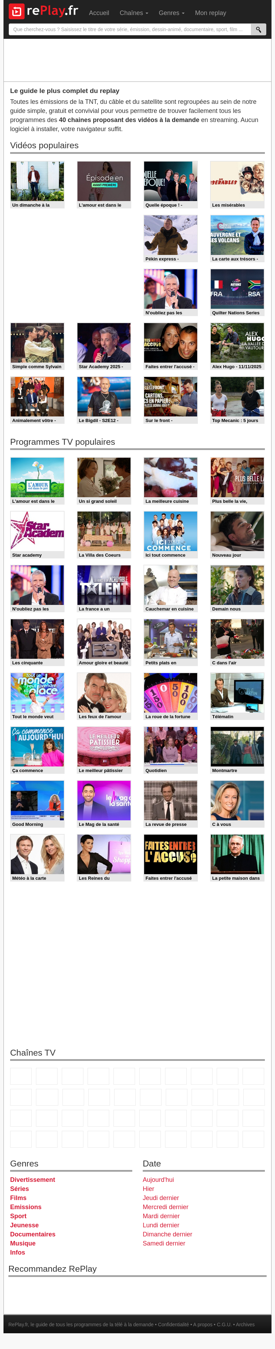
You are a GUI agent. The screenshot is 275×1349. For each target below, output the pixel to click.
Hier (148, 1188)
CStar (47, 1097)
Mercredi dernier (165, 1207)
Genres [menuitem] (172, 12)
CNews (21, 1118)
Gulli (227, 1118)
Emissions (26, 1207)
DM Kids (72, 1139)
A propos (202, 1324)
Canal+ (98, 1076)
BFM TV (47, 1118)
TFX (253, 1076)
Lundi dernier (161, 1225)
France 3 (72, 1076)
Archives (245, 1324)
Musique (23, 1243)
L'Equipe (202, 1118)
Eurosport (176, 1118)
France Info (254, 1097)
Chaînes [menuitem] (134, 12)
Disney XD (47, 1139)
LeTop (227, 1139)
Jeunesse (24, 1225)
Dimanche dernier (167, 1234)
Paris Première (228, 1097)
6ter (99, 1097)
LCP (202, 1139)
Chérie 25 (176, 1097)
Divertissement (32, 1179)
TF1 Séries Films (73, 1097)
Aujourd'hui (158, 1179)
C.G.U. (224, 1324)
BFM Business (72, 1118)
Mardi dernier (161, 1216)
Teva (202, 1097)
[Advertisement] (137, 60)
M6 (150, 1076)
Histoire (150, 1139)
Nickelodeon (98, 1139)
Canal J (253, 1118)
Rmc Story (151, 1097)
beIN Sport (150, 1118)
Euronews (98, 1118)
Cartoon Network (21, 1139)
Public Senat (253, 1139)
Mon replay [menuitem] (210, 12)
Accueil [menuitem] (99, 12)
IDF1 (176, 1139)
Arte (176, 1076)
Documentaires (32, 1234)
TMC (227, 1076)
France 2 (47, 1076)
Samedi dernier (164, 1243)
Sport (18, 1216)
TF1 (21, 1076)
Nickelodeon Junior (124, 1139)
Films (18, 1197)
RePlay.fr (18, 1324)
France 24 (124, 1118)
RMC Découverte (125, 1097)
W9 (202, 1076)
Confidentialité (173, 1324)
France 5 (124, 1076)
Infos (17, 1252)
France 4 (21, 1097)
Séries (19, 1188)
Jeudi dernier (161, 1197)
